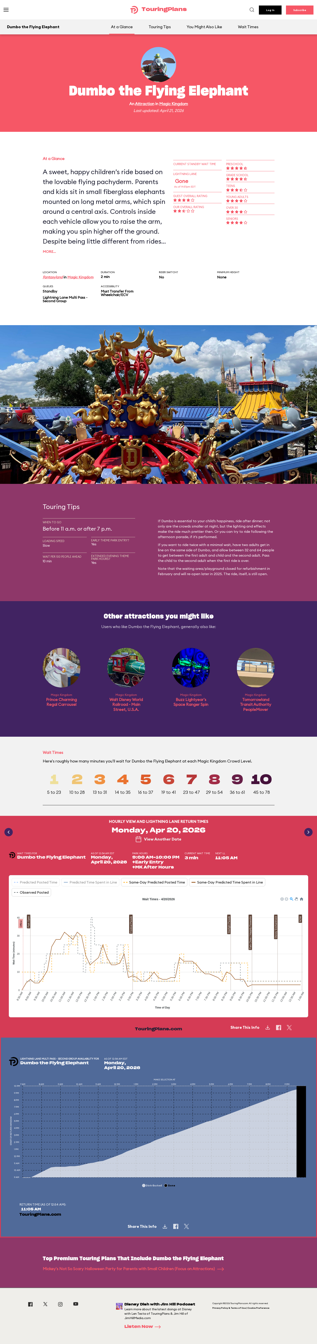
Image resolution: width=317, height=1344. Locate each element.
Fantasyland (53, 277)
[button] (281, 898)
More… (49, 251)
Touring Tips (160, 26)
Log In (270, 10)
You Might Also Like (204, 26)
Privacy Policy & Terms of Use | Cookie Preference (240, 1308)
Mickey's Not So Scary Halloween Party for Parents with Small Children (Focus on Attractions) (133, 1268)
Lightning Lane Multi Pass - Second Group (65, 299)
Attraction (144, 103)
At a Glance (122, 26)
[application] (158, 954)
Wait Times (248, 26)
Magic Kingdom (173, 103)
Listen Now (144, 1327)
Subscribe (299, 10)
